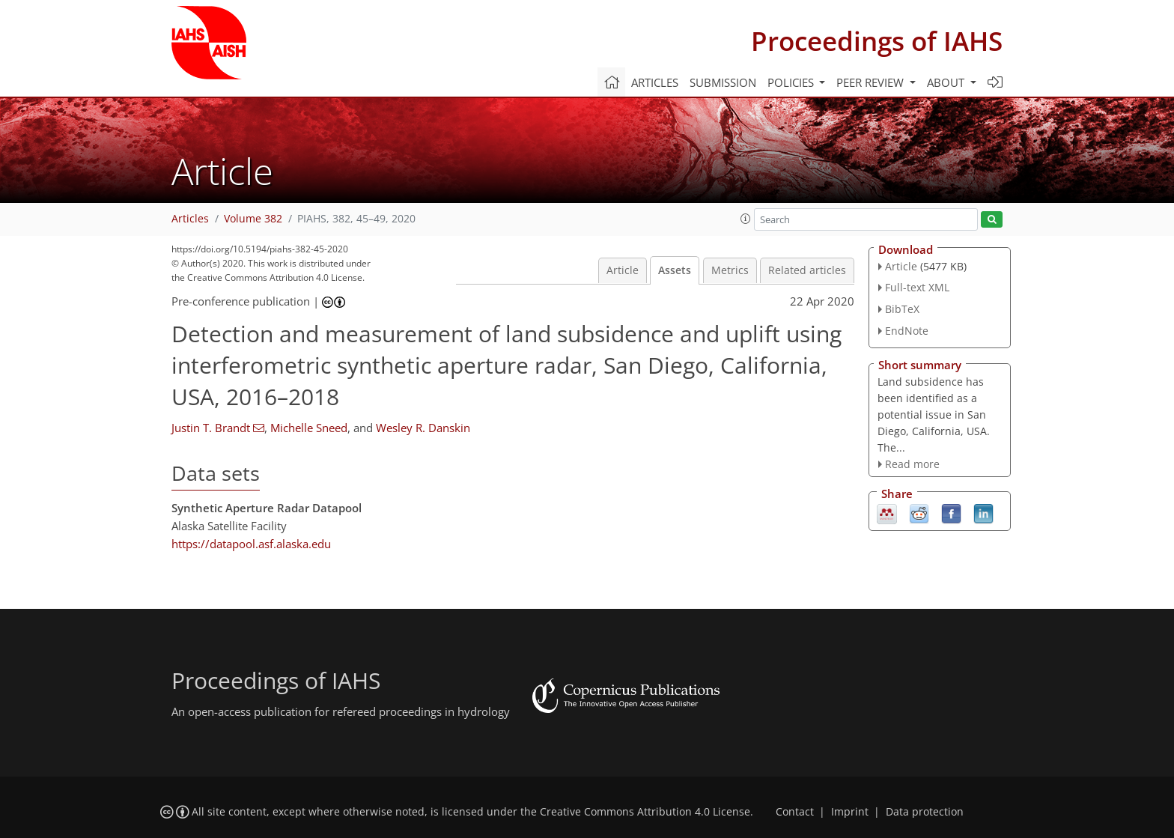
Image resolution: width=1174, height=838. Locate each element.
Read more (912, 464)
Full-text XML (917, 287)
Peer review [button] (871, 82)
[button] (745, 218)
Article (622, 270)
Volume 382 (253, 218)
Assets (674, 270)
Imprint (850, 812)
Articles (654, 82)
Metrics (730, 270)
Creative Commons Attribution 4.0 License (645, 812)
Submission (723, 82)
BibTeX (902, 309)
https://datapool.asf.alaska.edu (251, 543)
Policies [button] (792, 82)
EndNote (906, 331)
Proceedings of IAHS (877, 40)
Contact (795, 812)
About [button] (947, 82)
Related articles (807, 270)
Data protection (925, 812)
